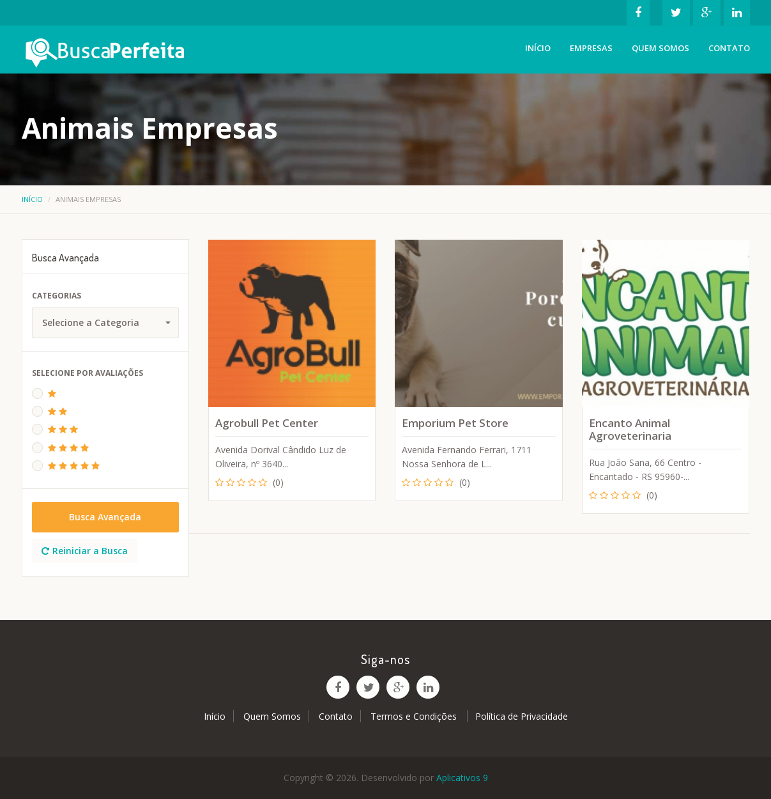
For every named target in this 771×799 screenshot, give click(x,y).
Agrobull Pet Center (266, 422)
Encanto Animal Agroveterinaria (630, 429)
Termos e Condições (414, 716)
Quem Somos (660, 48)
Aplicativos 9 (462, 778)
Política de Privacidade (521, 716)
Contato (729, 48)
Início (538, 48)
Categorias (56, 295)
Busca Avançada (105, 517)
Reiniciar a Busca (85, 551)
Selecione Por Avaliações (87, 373)
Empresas (591, 48)
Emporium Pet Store (455, 422)
